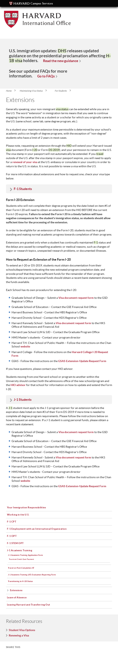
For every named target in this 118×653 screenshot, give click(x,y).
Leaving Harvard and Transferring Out (28, 604)
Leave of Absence (17, 597)
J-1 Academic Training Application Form (25, 555)
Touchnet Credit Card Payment (21, 559)
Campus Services (31, 4)
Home (9, 90)
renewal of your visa (24, 162)
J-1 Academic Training (19, 550)
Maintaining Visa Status (31, 90)
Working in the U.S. (18, 514)
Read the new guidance (60, 61)
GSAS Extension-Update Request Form (82, 486)
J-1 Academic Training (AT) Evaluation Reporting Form (32, 575)
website (25, 346)
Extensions (16, 590)
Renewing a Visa (19, 635)
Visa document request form (76, 432)
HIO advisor (18, 385)
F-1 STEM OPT (15, 543)
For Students (61, 90)
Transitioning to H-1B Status (20, 581)
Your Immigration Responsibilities (26, 507)
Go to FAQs (46, 76)
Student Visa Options (22, 630)
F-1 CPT (11, 521)
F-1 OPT (12, 536)
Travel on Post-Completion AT (21, 568)
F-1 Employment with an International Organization (37, 528)
